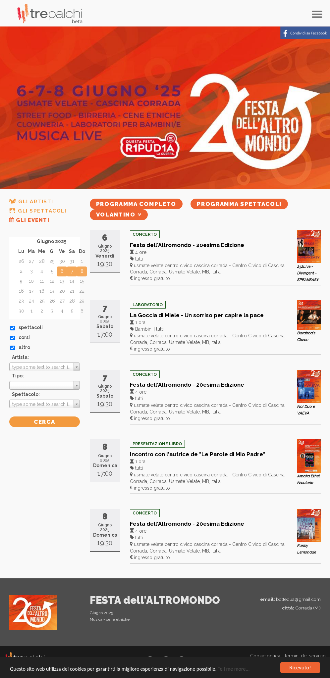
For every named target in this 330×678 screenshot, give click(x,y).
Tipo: (18, 375)
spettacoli (31, 327)
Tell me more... (233, 669)
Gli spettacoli (37, 211)
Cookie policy (265, 655)
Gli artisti (31, 202)
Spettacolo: (26, 394)
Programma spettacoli (239, 204)
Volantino (119, 214)
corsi (24, 337)
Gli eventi (29, 220)
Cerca (44, 421)
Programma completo (136, 204)
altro (24, 347)
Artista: (20, 357)
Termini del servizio (305, 655)
